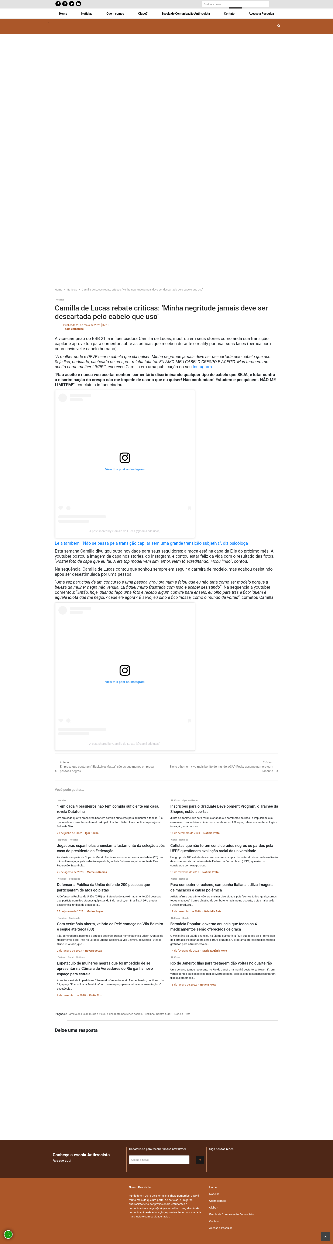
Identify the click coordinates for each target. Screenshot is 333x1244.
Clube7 (143, 13)
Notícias (86, 13)
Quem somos (115, 13)
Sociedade (74, 878)
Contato (229, 13)
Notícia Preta (211, 833)
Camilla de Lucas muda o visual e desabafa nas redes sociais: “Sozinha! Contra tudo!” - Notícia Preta (129, 1014)
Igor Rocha (92, 833)
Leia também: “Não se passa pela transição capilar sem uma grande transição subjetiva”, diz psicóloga (151, 543)
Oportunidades (190, 800)
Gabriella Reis (212, 911)
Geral (174, 839)
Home (63, 13)
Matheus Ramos (97, 872)
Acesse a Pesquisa (261, 13)
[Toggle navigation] (55, 23)
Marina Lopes (95, 911)
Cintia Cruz (96, 995)
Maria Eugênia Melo (214, 950)
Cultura (61, 957)
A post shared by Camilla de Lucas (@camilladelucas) (125, 531)
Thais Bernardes (73, 328)
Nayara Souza (93, 950)
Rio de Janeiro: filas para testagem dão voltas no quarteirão (221, 963)
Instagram (202, 366)
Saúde (185, 918)
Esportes (62, 839)
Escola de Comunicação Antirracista (186, 13)
